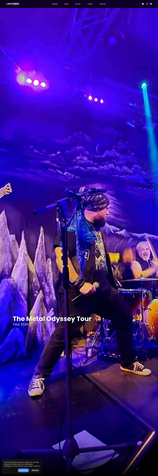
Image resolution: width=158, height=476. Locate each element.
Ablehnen (35, 470)
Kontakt (103, 4)
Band (67, 4)
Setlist (78, 4)
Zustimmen (23, 470)
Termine (55, 4)
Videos (90, 4)
